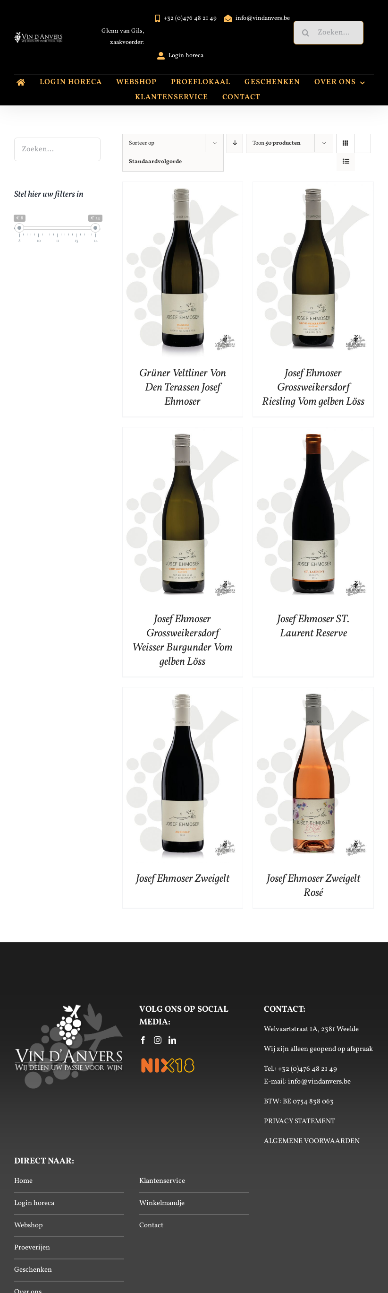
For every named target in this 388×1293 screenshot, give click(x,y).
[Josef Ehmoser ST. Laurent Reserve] (313, 435)
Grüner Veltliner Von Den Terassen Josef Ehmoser (182, 387)
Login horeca (34, 1203)
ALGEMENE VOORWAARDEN (312, 1141)
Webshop (28, 1226)
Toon (277, 143)
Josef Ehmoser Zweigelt (182, 878)
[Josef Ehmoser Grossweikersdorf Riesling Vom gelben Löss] (313, 189)
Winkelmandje (162, 1203)
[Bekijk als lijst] (346, 162)
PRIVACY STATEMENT (299, 1122)
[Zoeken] (305, 32)
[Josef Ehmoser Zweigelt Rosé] (313, 695)
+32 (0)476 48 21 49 (307, 1069)
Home (23, 1181)
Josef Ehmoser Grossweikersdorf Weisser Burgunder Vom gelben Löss (182, 640)
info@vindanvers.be (319, 1082)
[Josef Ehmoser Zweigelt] (183, 695)
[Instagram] (157, 1040)
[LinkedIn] (172, 1040)
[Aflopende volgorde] (235, 143)
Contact (151, 1226)
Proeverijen (32, 1248)
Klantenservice (162, 1181)
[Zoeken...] (328, 32)
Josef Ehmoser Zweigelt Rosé (313, 886)
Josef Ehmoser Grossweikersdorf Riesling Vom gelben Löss (313, 387)
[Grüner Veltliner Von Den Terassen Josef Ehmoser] (183, 189)
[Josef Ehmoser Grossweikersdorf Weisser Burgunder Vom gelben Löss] (183, 435)
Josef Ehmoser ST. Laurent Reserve (313, 626)
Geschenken (33, 1270)
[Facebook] (143, 1040)
